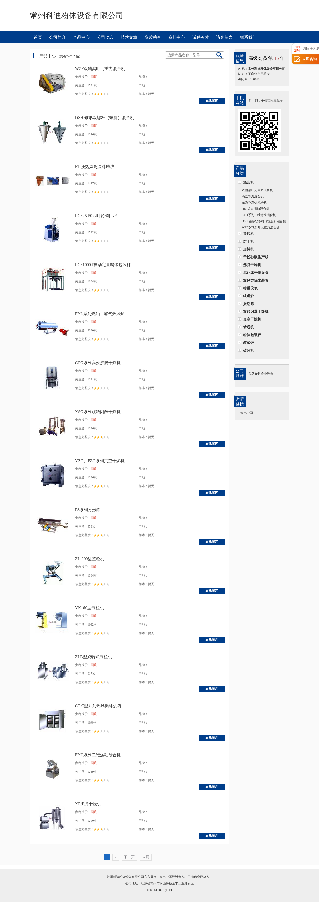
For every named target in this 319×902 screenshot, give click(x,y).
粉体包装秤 (252, 335)
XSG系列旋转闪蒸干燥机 (98, 412)
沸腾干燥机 (252, 265)
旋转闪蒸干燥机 (255, 311)
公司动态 (105, 37)
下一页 (129, 857)
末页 (145, 857)
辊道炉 (248, 296)
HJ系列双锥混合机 (254, 202)
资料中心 (176, 37)
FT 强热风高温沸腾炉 (94, 166)
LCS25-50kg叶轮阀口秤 (96, 215)
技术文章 (129, 37)
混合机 (248, 182)
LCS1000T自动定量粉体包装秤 (103, 264)
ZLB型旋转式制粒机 (93, 657)
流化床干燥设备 (255, 272)
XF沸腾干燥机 (88, 804)
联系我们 (248, 37)
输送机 (248, 327)
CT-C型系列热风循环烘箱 (98, 706)
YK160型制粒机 (89, 608)
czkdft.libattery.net (159, 890)
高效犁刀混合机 (253, 196)
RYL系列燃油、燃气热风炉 (100, 313)
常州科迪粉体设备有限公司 (125, 877)
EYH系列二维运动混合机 (259, 215)
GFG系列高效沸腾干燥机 (98, 362)
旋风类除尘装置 (255, 280)
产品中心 (81, 37)
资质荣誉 (153, 37)
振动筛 (248, 304)
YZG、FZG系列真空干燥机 (100, 461)
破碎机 (248, 350)
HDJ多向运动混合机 (255, 209)
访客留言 (224, 37)
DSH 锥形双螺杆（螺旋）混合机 (264, 221)
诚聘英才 (200, 37)
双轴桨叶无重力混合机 (257, 190)
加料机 (248, 249)
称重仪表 (250, 288)
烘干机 (248, 241)
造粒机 (248, 234)
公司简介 (57, 37)
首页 (38, 37)
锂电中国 (246, 413)
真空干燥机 (252, 319)
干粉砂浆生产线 (255, 257)
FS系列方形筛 (88, 510)
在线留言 (211, 100)
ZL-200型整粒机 (89, 559)
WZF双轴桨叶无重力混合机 (260, 227)
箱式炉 (248, 343)
